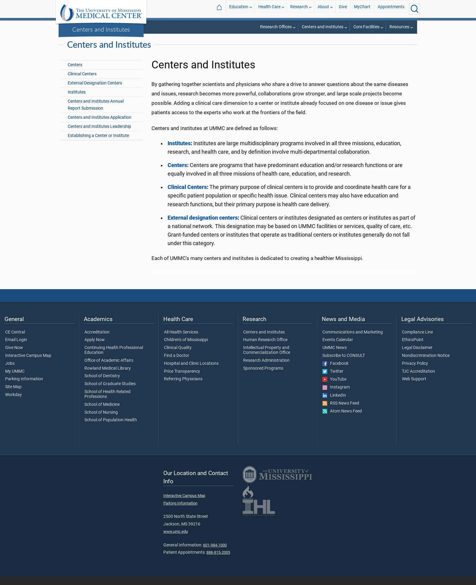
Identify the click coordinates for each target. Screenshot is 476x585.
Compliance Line (417, 340)
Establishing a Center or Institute (98, 143)
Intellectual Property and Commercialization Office (266, 358)
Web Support (414, 387)
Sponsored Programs (263, 376)
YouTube (334, 387)
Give (343, 8)
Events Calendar (337, 347)
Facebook (335, 371)
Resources (399, 26)
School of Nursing (101, 420)
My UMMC (15, 379)
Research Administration (266, 368)
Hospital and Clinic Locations (191, 371)
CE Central (15, 340)
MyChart (362, 8)
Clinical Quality (178, 355)
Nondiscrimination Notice (426, 363)
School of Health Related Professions (107, 402)
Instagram (336, 395)
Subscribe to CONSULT (343, 363)
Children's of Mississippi (186, 347)
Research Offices (276, 26)
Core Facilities (366, 26)
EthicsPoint (412, 347)
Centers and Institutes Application (99, 125)
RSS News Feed (340, 411)
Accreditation (97, 340)
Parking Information (24, 387)
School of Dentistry (102, 383)
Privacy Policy (415, 371)
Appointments (391, 8)
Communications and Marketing (352, 340)
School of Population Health (110, 428)
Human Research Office (265, 347)
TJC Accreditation (418, 379)
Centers (75, 72)
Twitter (332, 379)
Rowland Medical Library (107, 376)
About (323, 8)
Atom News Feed (342, 419)
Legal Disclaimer (417, 355)
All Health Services (181, 340)
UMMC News (334, 355)
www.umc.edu (175, 539)
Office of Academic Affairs (108, 368)
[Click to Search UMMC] (414, 8)
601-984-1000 (215, 553)
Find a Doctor (176, 363)
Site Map (13, 394)
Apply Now (94, 347)
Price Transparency (182, 379)
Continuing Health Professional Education (113, 358)
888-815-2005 (218, 560)
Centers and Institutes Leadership (99, 134)
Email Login (16, 347)
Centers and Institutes (101, 29)
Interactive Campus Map (28, 363)
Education (238, 8)
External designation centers (203, 226)
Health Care (269, 8)
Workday (13, 402)
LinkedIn (334, 403)
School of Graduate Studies (110, 391)
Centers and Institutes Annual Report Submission (96, 113)
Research (299, 8)
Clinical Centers (82, 81)
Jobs (10, 371)
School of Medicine (102, 412)
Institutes (77, 100)
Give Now (14, 355)
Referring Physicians (183, 387)
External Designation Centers (95, 91)
